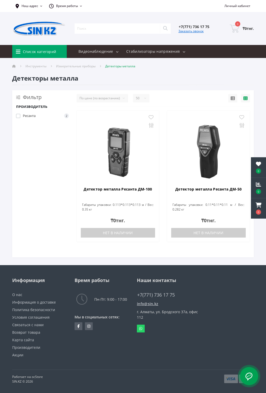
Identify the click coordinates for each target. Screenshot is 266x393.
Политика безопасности (33, 309)
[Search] (165, 28)
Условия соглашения (31, 317)
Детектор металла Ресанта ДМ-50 (208, 189)
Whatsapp (140, 328)
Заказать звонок (191, 31)
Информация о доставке (34, 302)
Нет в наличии (118, 232)
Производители (26, 347)
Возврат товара (26, 332)
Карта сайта (23, 339)
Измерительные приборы (76, 66)
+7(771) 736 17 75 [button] (156, 295)
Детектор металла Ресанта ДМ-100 (118, 189)
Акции (17, 354)
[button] (258, 208)
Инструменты (35, 66)
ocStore (37, 377)
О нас (17, 294)
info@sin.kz (147, 303)
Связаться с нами (28, 324)
